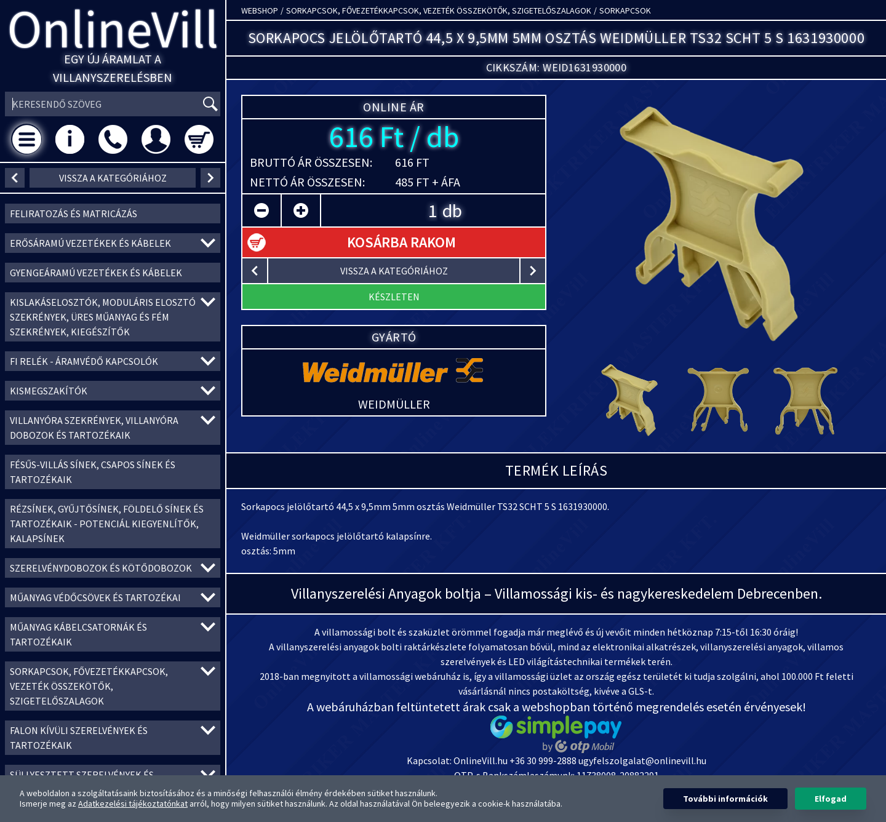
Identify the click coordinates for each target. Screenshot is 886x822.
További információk (725, 798)
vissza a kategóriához (113, 178)
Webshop (259, 10)
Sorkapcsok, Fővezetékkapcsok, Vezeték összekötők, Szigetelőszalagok (438, 10)
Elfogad (831, 798)
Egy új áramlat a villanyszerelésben (112, 68)
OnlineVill (112, 28)
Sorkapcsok (625, 10)
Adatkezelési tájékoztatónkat (133, 803)
